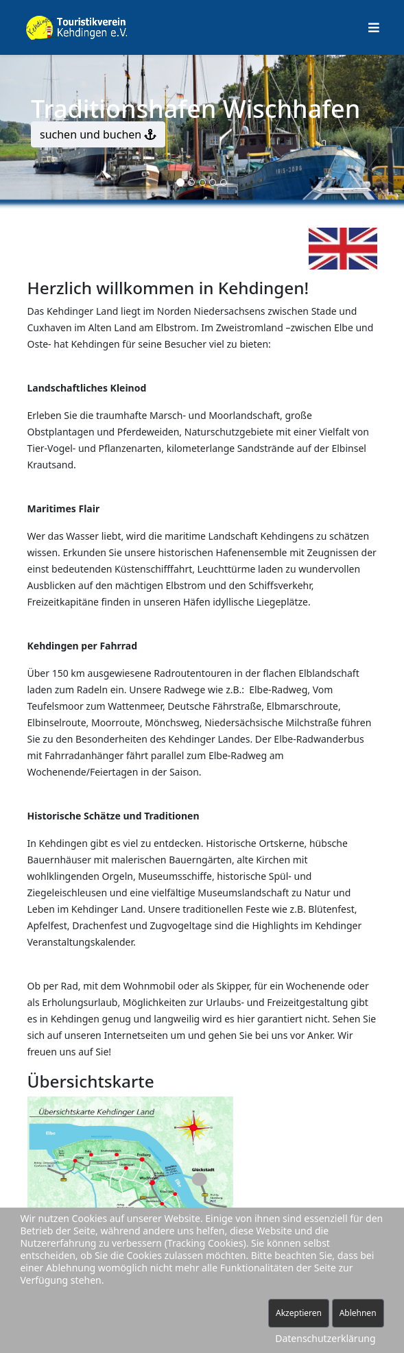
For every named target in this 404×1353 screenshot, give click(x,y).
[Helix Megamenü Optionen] (373, 27)
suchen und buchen (98, 134)
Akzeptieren (299, 1313)
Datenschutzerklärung (325, 1338)
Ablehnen (358, 1313)
